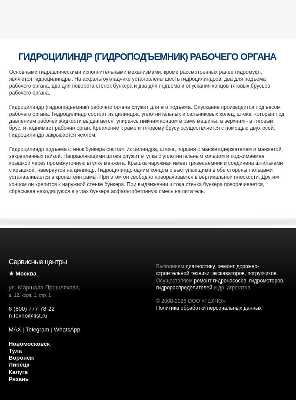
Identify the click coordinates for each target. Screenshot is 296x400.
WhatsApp (67, 329)
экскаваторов (229, 273)
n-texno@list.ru (28, 315)
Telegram (37, 329)
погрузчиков (261, 273)
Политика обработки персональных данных (209, 308)
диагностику (200, 266)
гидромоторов (266, 281)
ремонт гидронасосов (220, 281)
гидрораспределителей (184, 288)
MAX (15, 329)
